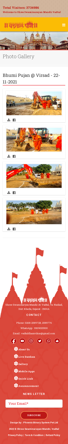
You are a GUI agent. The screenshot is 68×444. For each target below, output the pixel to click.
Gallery (23, 364)
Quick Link (25, 378)
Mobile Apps (26, 371)
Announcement (28, 386)
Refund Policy (53, 435)
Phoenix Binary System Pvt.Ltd (40, 422)
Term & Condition (34, 435)
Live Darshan (26, 356)
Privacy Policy (15, 435)
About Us (24, 349)
